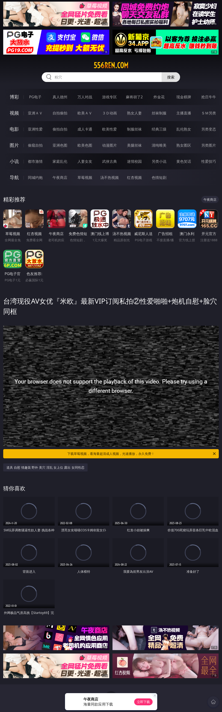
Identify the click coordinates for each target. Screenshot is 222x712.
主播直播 (183, 113)
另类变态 (208, 129)
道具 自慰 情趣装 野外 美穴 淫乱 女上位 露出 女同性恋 (45, 467)
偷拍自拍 (60, 129)
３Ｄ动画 (109, 113)
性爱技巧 (208, 161)
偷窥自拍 (35, 145)
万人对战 (84, 96)
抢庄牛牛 (208, 96)
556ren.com (111, 65)
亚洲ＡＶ (35, 113)
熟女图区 (183, 145)
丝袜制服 (159, 113)
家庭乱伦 (60, 161)
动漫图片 (109, 145)
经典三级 (159, 129)
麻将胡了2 (134, 96)
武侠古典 (109, 161)
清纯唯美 (159, 145)
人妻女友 (84, 161)
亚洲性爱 (35, 129)
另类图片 (208, 145)
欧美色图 (84, 145)
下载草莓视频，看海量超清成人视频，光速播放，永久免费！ (141, 453)
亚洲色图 (60, 145)
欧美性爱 (109, 129)
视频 (14, 113)
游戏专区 (109, 96)
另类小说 (159, 161)
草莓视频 (84, 177)
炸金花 (159, 96)
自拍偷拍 (60, 113)
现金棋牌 (183, 96)
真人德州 (60, 96)
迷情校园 (134, 161)
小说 (14, 161)
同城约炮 (35, 177)
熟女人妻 (134, 113)
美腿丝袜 (134, 145)
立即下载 (143, 702)
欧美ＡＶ (84, 113)
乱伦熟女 (183, 129)
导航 (14, 177)
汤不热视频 (109, 177)
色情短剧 (159, 177)
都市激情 (35, 161)
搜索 (171, 77)
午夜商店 (60, 177)
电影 (14, 129)
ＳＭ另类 (208, 113)
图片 (14, 145)
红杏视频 (134, 177)
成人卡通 (84, 129)
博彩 (14, 97)
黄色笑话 (183, 161)
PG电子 (35, 96)
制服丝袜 (134, 129)
